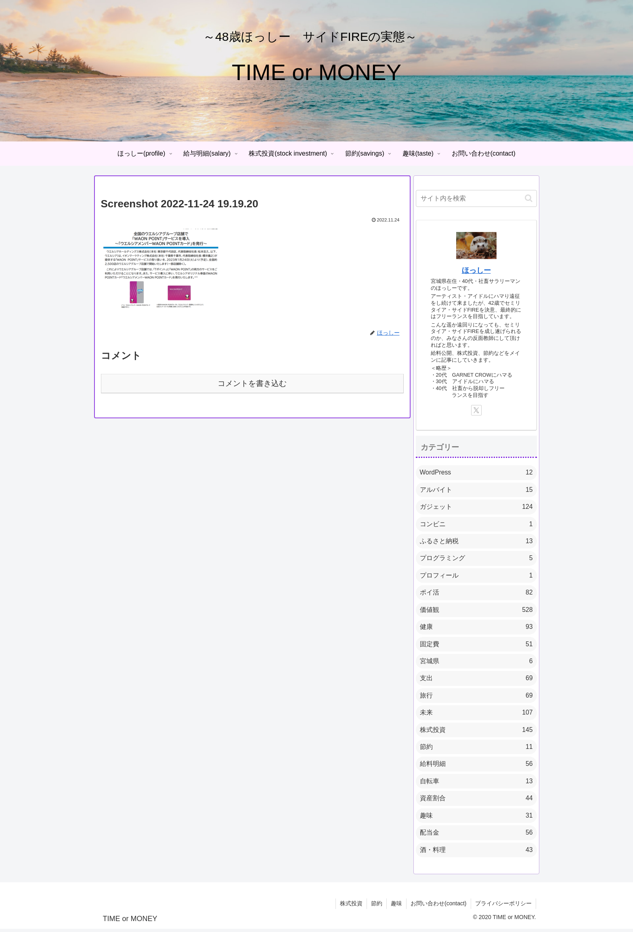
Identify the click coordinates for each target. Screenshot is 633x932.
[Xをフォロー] (476, 410)
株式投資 (351, 907)
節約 (376, 907)
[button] (529, 198)
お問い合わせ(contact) (438, 907)
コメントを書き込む (252, 383)
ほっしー (476, 270)
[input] (476, 198)
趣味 (396, 907)
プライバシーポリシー (503, 907)
